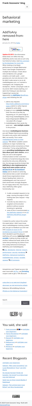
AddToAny (6, 255)
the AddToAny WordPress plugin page (18, 214)
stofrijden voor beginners (11, 363)
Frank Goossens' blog (14, 3)
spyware (5, 260)
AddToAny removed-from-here (13, 35)
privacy (16, 257)
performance (7, 252)
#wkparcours (10, 342)
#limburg (9, 346)
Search (5, 300)
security (14, 252)
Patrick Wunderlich (12, 334)
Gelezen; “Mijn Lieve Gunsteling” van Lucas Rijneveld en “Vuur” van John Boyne (15, 368)
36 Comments (15, 260)
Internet (18, 250)
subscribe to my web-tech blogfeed (14, 282)
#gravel (8, 338)
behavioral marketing (17, 255)
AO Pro (15, 271)
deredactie (11, 250)
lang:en (24, 250)
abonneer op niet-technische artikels (15, 285)
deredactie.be (7, 169)
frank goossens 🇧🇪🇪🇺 (13, 329)
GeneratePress (5, 405)
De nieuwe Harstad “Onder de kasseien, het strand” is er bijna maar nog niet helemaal (15, 375)
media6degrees (8, 257)
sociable (5, 238)
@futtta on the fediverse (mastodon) (15, 291)
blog (5, 250)
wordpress (21, 252)
